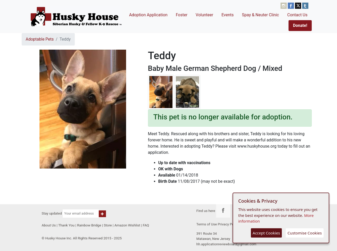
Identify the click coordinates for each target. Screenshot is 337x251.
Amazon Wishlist (127, 225)
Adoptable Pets (40, 39)
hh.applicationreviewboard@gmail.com (226, 244)
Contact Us (297, 14)
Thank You (66, 225)
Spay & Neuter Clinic (260, 14)
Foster (181, 14)
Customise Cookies (304, 232)
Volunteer (204, 14)
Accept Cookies (266, 232)
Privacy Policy (228, 224)
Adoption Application (148, 14)
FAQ (146, 225)
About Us (49, 225)
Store (108, 225)
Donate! (300, 25)
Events (227, 14)
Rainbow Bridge (89, 225)
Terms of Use (206, 224)
